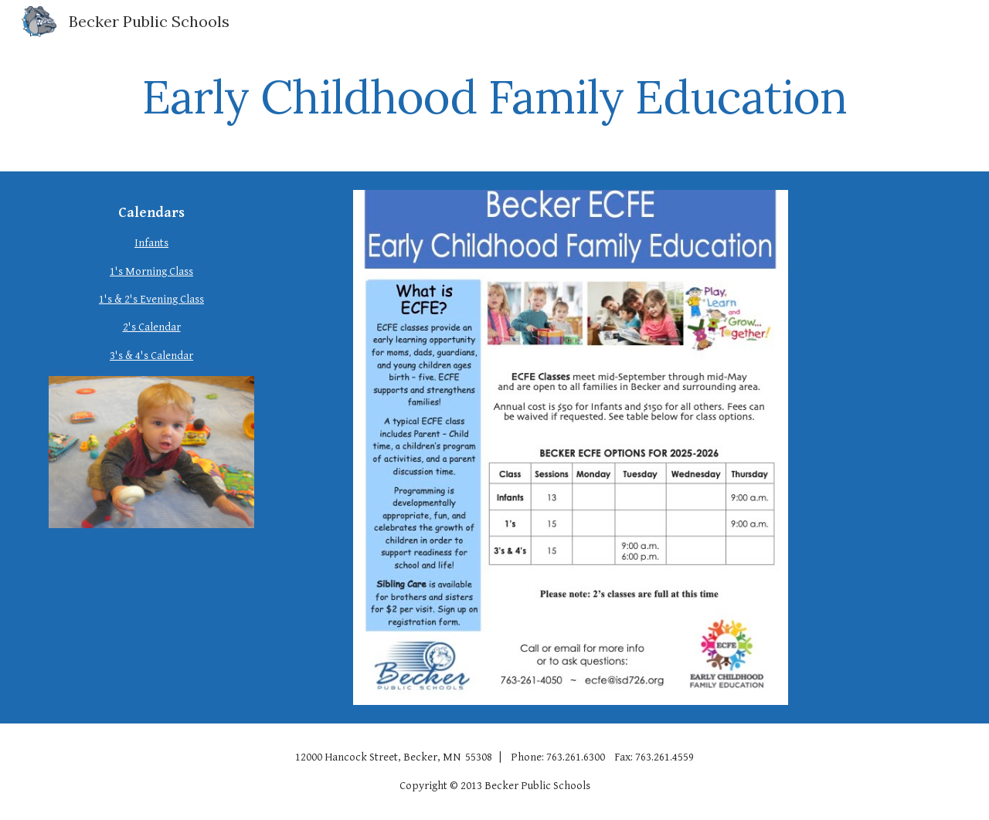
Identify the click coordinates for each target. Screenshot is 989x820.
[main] (494, 96)
